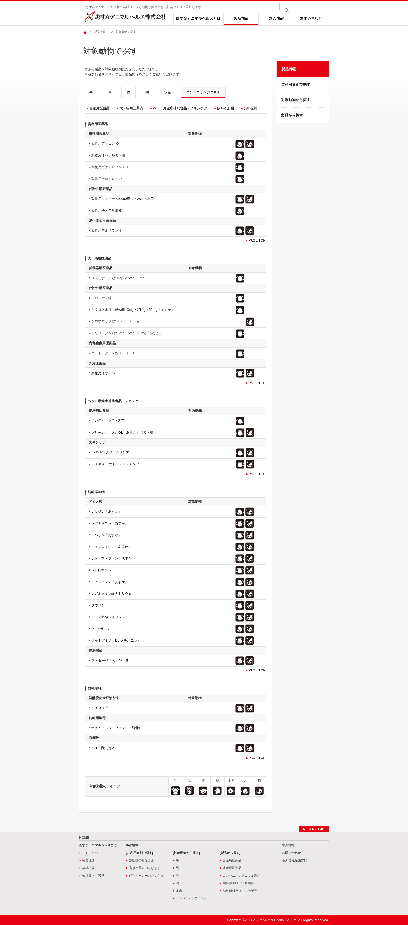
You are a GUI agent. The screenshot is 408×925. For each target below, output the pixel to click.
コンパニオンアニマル (203, 92)
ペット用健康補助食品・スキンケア (180, 108)
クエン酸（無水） (104, 748)
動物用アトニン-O (105, 143)
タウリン (98, 605)
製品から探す (292, 115)
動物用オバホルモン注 (108, 155)
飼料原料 (250, 108)
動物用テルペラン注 (106, 230)
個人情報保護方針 (294, 860)
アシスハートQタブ (107, 420)
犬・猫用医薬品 (131, 108)
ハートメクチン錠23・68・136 (114, 353)
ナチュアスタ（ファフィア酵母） (116, 728)
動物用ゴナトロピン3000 (110, 167)
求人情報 (288, 845)
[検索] (297, 11)
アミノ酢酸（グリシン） (110, 617)
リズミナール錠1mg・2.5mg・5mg (117, 278)
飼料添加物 (225, 108)
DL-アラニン (100, 629)
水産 (167, 92)
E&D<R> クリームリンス (110, 452)
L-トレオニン (101, 570)
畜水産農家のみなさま (144, 868)
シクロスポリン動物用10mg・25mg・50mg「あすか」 (132, 310)
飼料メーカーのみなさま (146, 875)
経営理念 (88, 860)
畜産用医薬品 (99, 108)
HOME (84, 837)
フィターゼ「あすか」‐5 (109, 660)
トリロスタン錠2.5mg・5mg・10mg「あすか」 (127, 333)
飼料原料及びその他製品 (240, 891)
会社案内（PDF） (94, 875)
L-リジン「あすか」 (106, 512)
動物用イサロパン (104, 373)
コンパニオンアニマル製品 (241, 875)
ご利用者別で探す (295, 84)
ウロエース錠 (101, 298)
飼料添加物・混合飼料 (238, 883)
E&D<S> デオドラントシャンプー (117, 464)
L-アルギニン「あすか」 (109, 523)
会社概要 (88, 868)
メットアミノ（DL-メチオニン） (116, 640)
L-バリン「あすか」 (106, 535)
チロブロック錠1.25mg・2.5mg (115, 321)
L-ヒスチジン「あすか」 (109, 582)
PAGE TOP (256, 240)
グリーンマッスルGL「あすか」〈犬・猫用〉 (125, 432)
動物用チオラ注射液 (106, 210)
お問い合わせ (291, 853)
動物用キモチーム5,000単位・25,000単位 (122, 199)
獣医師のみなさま (141, 860)
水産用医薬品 (232, 868)
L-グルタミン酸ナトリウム (111, 593)
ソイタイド (99, 708)
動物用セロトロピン (106, 179)
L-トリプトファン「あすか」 (113, 558)
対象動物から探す (295, 100)
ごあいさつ (90, 853)
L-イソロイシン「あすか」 (111, 547)
